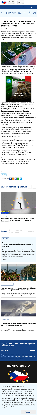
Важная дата (14, 13)
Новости (3, 7)
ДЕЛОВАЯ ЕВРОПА (18, 365)
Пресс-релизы (34, 13)
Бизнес (3, 12)
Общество (4, 174)
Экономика (18, 7)
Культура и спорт (8, 13)
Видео (24, 12)
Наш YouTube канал (29, 13)
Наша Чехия (10, 7)
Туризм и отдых (7, 284)
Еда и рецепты (19, 13)
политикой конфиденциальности (25, 356)
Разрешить (28, 412)
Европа (32, 7)
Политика (25, 7)
